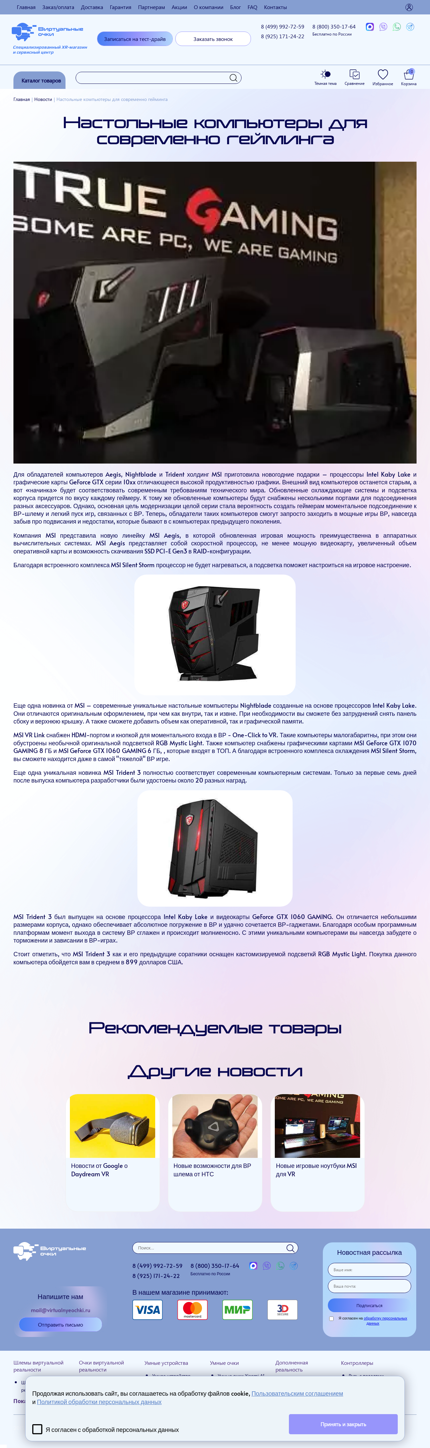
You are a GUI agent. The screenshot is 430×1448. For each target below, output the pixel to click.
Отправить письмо (60, 1324)
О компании (208, 6)
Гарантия (120, 6)
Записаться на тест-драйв (135, 38)
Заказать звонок (213, 38)
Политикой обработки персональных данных (99, 1401)
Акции (179, 6)
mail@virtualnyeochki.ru (60, 1309)
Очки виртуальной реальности (101, 1366)
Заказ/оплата (58, 6)
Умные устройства (166, 1362)
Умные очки (224, 1362)
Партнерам (151, 6)
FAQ (252, 6)
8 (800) (334, 30)
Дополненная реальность (291, 1366)
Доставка (92, 6)
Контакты (275, 6)
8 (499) (282, 26)
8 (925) (282, 36)
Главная (26, 6)
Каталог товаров (41, 80)
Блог (235, 6)
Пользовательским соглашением (297, 1393)
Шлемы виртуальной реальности (38, 1366)
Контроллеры (357, 1362)
